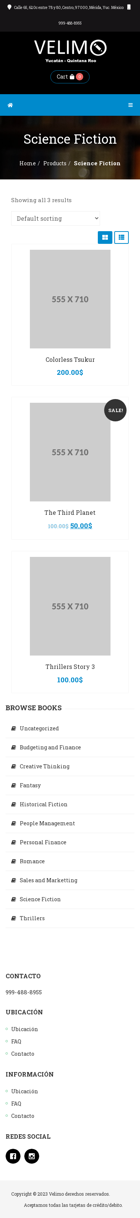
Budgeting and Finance (50, 747)
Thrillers (32, 918)
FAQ (16, 1041)
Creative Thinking (44, 766)
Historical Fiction (44, 804)
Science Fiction (40, 899)
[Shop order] (55, 218)
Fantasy (30, 785)
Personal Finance (43, 842)
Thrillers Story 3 (70, 666)
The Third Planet (70, 512)
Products (54, 163)
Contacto (22, 1053)
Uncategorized (39, 728)
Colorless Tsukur (70, 359)
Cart (65, 76)
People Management (47, 823)
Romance (32, 861)
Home (27, 163)
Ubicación (24, 1029)
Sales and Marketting (48, 880)
